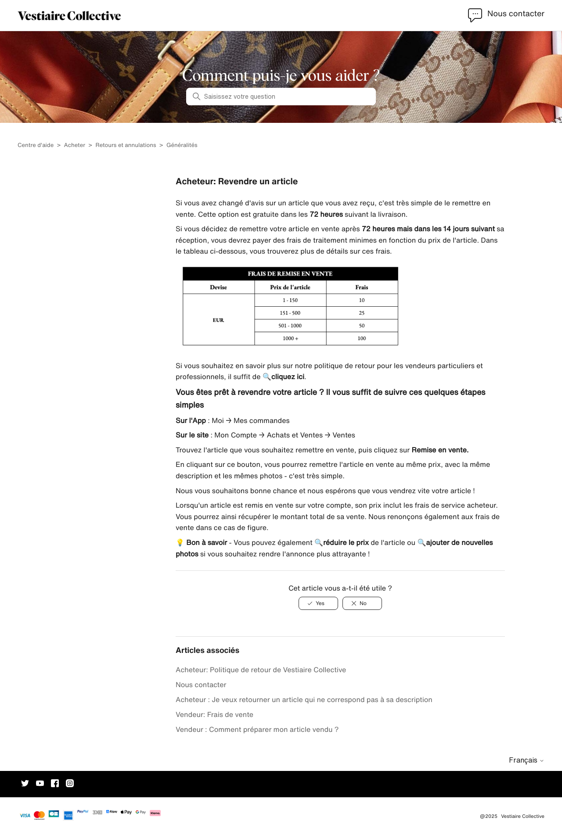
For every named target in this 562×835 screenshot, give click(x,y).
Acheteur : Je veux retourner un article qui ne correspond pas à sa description (304, 699)
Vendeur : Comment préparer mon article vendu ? (257, 729)
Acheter (75, 145)
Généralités (182, 145)
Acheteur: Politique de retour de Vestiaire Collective (261, 669)
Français (526, 759)
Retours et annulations (125, 145)
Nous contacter (201, 684)
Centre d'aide (36, 145)
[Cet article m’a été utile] (318, 603)
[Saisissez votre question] (281, 96)
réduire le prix (346, 542)
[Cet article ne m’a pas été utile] (362, 603)
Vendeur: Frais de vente (214, 714)
